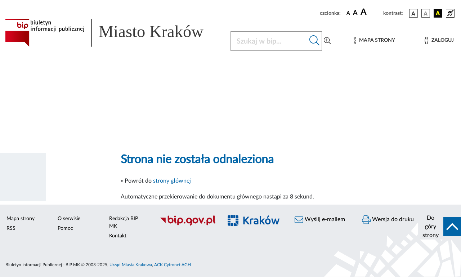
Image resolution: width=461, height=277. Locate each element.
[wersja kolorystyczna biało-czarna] (425, 13)
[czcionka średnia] (355, 13)
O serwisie (69, 218)
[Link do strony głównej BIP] (113, 33)
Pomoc (65, 228)
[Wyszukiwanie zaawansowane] (327, 41)
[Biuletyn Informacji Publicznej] (187, 224)
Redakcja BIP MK (123, 222)
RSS (10, 228)
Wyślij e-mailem (320, 219)
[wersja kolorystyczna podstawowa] (413, 13)
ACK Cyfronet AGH (172, 265)
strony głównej (172, 181)
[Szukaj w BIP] (269, 41)
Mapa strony (20, 218)
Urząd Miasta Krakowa (130, 265)
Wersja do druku (388, 219)
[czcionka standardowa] (348, 13)
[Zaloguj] (439, 40)
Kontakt (117, 235)
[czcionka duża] (371, 12)
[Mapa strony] (374, 40)
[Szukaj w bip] (314, 41)
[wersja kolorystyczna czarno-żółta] (438, 13)
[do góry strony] (439, 227)
